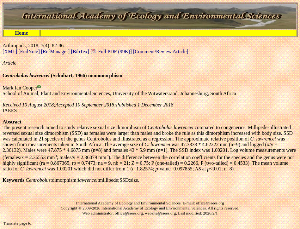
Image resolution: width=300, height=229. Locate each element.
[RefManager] (56, 51)
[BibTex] (80, 51)
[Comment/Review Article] (160, 51)
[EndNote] (29, 51)
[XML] (10, 51)
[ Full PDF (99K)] (111, 51)
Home (21, 33)
